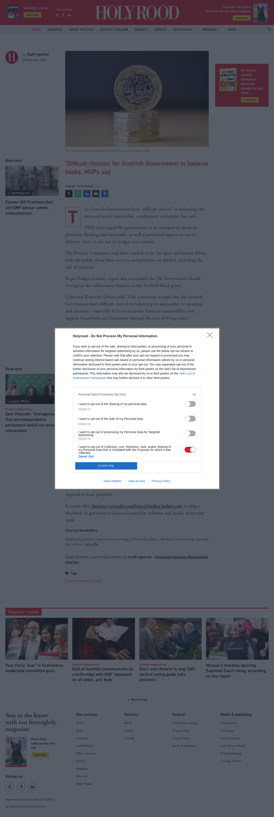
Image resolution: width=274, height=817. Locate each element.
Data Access (136, 481)
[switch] (190, 404)
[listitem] (137, 394)
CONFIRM (106, 465)
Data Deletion (113, 481)
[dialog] (137, 408)
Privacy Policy (161, 481)
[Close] (211, 336)
